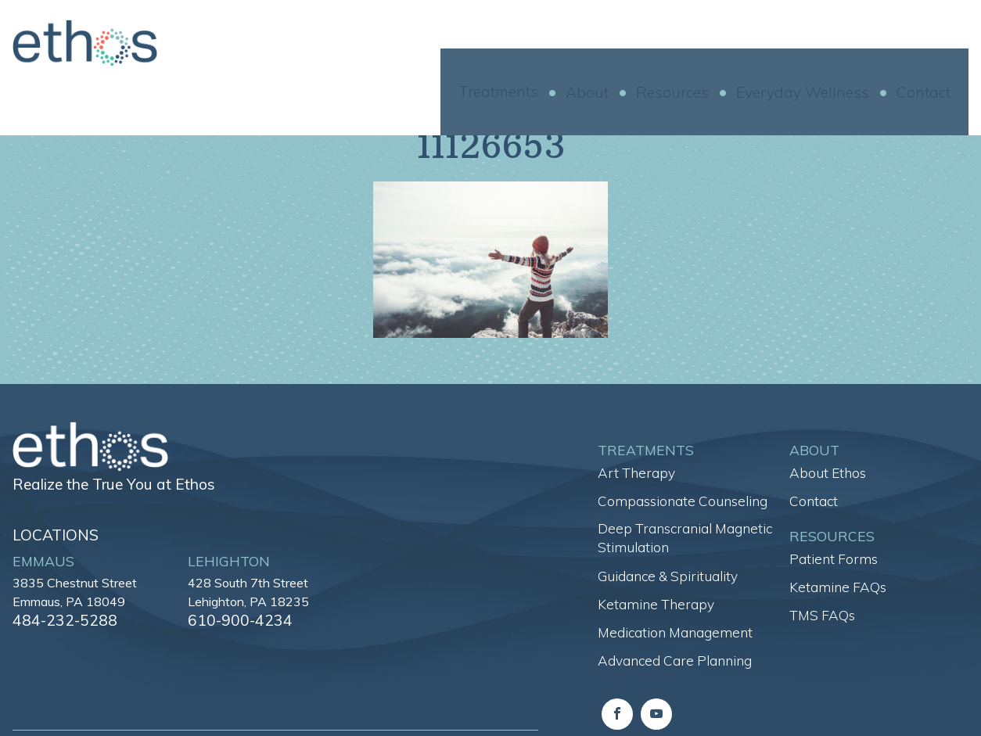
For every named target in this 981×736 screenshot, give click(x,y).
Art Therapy (636, 473)
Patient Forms (833, 559)
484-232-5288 (65, 620)
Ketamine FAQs (837, 587)
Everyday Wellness (820, 43)
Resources (690, 43)
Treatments (516, 43)
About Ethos (827, 473)
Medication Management (675, 632)
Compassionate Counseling (682, 501)
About (605, 43)
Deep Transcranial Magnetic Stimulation (685, 538)
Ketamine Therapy (656, 604)
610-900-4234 (240, 620)
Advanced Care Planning (675, 660)
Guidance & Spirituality (668, 576)
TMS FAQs (822, 615)
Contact (941, 43)
